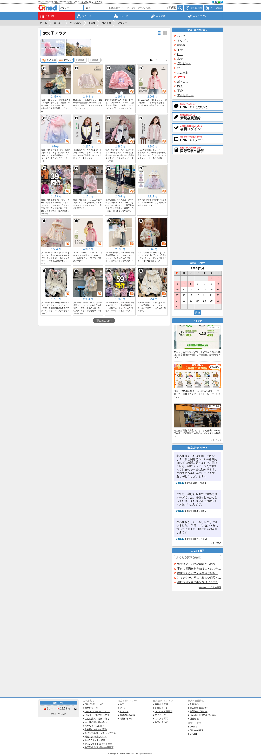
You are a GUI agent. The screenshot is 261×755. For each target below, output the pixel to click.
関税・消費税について (96, 736)
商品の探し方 (91, 708)
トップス (182, 40)
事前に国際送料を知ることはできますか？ (199, 568)
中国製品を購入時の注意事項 (99, 747)
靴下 (180, 54)
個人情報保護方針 (199, 708)
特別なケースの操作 (95, 726)
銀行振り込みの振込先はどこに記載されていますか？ (199, 582)
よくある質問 (161, 718)
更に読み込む (104, 320)
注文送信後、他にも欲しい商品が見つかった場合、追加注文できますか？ (199, 577)
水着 (180, 58)
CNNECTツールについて (97, 711)
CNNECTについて (94, 704)
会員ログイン (161, 708)
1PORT (193, 734)
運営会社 (194, 718)
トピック (216, 440)
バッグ (181, 36)
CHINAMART (196, 730)
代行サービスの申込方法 (97, 715)
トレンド (124, 711)
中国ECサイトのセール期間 (98, 744)
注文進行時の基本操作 (96, 722)
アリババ (65, 60)
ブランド (124, 708)
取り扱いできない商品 (96, 729)
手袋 (180, 90)
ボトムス (182, 81)
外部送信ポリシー (199, 711)
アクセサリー (185, 95)
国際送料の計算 (127, 715)
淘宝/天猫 (49, 60)
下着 (180, 49)
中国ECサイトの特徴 (95, 740)
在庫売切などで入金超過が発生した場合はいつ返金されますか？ (199, 573)
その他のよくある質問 (210, 587)
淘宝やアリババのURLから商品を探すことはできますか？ (199, 564)
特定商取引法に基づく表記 (203, 715)
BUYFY (193, 726)
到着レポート (126, 718)
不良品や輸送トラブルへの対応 (100, 733)
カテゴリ (124, 704)
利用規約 (194, 704)
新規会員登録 (161, 704)
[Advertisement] (104, 351)
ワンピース (184, 63)
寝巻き (181, 45)
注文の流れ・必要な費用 (97, 718)
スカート (182, 72)
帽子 (180, 86)
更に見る (216, 543)
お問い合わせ (161, 722)
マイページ (160, 715)
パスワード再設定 (163, 711)
